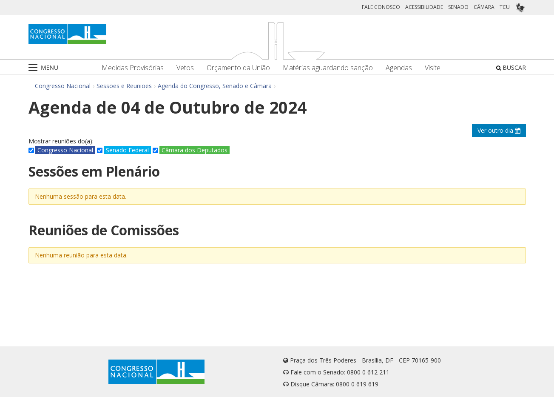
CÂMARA (484, 7)
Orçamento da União (238, 67)
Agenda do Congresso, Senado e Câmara (215, 86)
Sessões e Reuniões (124, 86)
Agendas (399, 67)
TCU (505, 7)
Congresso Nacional (63, 86)
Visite (432, 67)
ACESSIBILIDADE (424, 7)
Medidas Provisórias (133, 67)
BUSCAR (511, 67)
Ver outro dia (498, 130)
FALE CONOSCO (381, 7)
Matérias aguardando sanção (328, 67)
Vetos (185, 67)
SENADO (458, 7)
